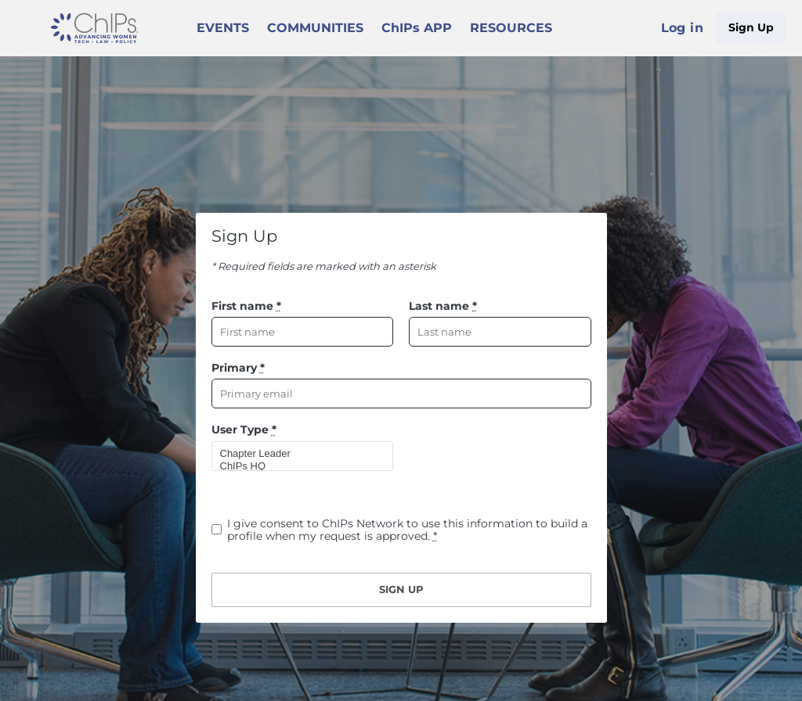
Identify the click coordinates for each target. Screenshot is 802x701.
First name (246, 306)
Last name (443, 306)
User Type (243, 429)
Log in (682, 27)
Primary (238, 368)
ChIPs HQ (296, 466)
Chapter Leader (296, 454)
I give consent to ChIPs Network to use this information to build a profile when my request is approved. (407, 529)
